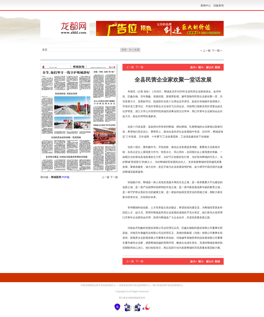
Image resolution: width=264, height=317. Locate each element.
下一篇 (139, 67)
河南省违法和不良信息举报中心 (134, 285)
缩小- (201, 67)
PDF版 (65, 177)
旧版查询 (218, 5)
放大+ (193, 67)
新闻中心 (206, 5)
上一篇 (130, 67)
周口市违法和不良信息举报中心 (168, 285)
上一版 (105, 177)
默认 (209, 67)
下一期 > (217, 50)
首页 (44, 49)
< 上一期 (205, 50)
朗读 (217, 67)
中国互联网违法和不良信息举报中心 (98, 285)
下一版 (114, 177)
